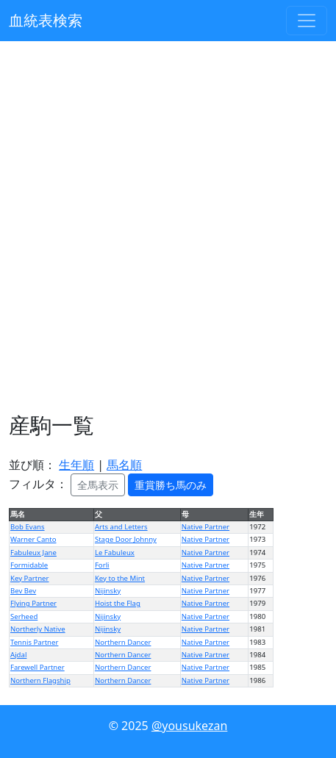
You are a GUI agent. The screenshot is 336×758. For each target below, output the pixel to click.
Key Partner (29, 578)
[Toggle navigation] (306, 20)
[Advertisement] (168, 227)
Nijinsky (108, 591)
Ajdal (18, 654)
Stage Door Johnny (126, 539)
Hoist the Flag (117, 603)
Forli (102, 565)
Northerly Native (37, 629)
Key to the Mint (120, 578)
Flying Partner (33, 603)
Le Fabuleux (115, 552)
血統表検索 (45, 20)
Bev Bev (23, 591)
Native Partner (205, 527)
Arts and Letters (121, 527)
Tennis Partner (34, 642)
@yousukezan (189, 726)
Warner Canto (33, 539)
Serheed (23, 616)
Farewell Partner (37, 667)
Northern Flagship (40, 680)
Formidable (29, 565)
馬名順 (124, 465)
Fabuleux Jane (33, 552)
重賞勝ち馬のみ (171, 485)
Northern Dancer (123, 642)
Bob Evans (27, 527)
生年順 (76, 465)
